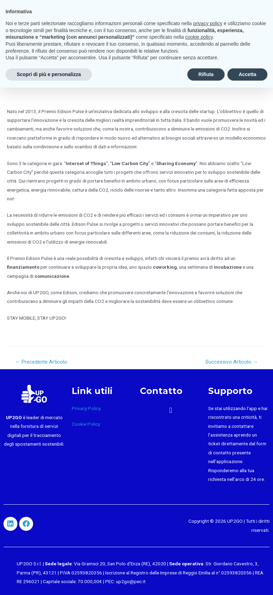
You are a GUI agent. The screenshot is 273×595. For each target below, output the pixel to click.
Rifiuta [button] (206, 74)
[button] (170, 410)
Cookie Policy (86, 424)
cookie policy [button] (199, 37)
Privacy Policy (86, 408)
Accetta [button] (247, 74)
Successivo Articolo (231, 362)
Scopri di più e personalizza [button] (49, 74)
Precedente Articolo (41, 362)
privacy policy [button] (208, 23)
